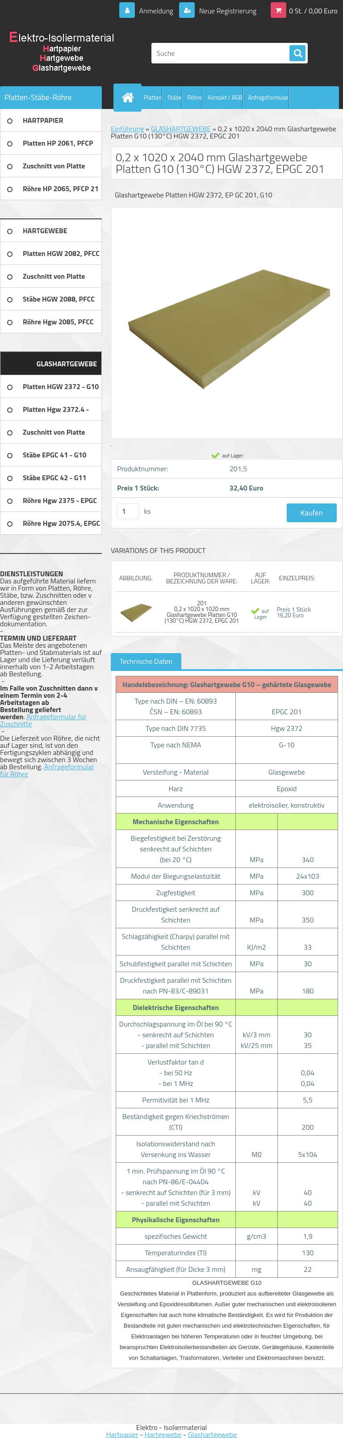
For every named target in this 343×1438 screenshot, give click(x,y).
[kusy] (128, 511)
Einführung (127, 128)
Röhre (194, 97)
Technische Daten (146, 661)
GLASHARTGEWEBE (181, 128)
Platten (153, 97)
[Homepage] (129, 97)
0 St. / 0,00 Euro (313, 10)
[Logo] (61, 53)
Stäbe (174, 97)
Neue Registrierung (226, 10)
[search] (297, 53)
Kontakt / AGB (225, 97)
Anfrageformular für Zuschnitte (43, 720)
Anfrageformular (268, 97)
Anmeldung (156, 10)
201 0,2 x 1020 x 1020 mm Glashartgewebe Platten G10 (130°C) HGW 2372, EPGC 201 (202, 612)
